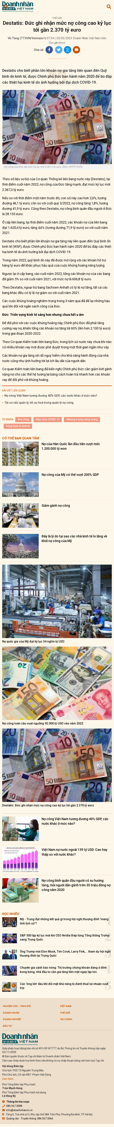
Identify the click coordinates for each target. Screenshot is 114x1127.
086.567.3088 (12, 1105)
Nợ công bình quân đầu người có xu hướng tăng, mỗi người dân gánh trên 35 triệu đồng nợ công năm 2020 (76, 885)
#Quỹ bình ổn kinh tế (18, 426)
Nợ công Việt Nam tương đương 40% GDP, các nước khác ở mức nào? (50, 395)
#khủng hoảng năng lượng (82, 419)
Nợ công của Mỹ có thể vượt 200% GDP (70, 475)
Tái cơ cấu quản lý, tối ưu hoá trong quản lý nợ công (38, 402)
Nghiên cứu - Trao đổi (17, 1006)
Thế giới (57, 18)
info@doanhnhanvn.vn (17, 1110)
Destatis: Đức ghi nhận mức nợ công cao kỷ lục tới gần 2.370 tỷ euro (48, 805)
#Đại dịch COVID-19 (47, 419)
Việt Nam (65, 1006)
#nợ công (23, 419)
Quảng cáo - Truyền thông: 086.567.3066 (27, 1118)
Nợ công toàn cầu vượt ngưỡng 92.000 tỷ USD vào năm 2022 (42, 723)
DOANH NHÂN (11, 1012)
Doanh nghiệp (12, 1019)
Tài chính (66, 1019)
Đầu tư (7, 1026)
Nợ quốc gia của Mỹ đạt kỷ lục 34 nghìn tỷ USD (33, 641)
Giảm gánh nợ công (56, 505)
